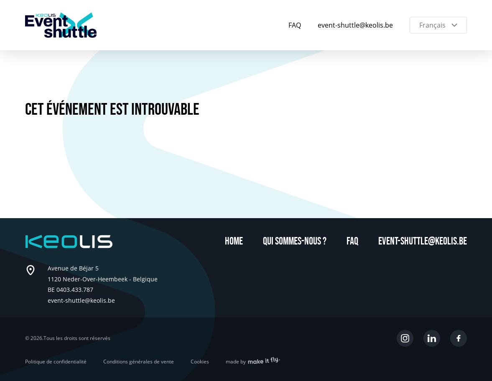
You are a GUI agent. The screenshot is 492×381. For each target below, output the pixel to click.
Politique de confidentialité (56, 361)
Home (234, 241)
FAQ (294, 25)
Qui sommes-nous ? (294, 241)
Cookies (200, 361)
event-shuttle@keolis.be (355, 25)
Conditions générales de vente (138, 361)
